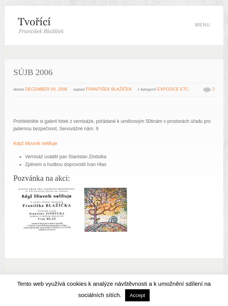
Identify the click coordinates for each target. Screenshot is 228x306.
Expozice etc (173, 89)
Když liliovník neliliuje (35, 143)
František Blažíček (109, 89)
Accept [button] (137, 295)
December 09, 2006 (46, 89)
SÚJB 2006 (33, 72)
